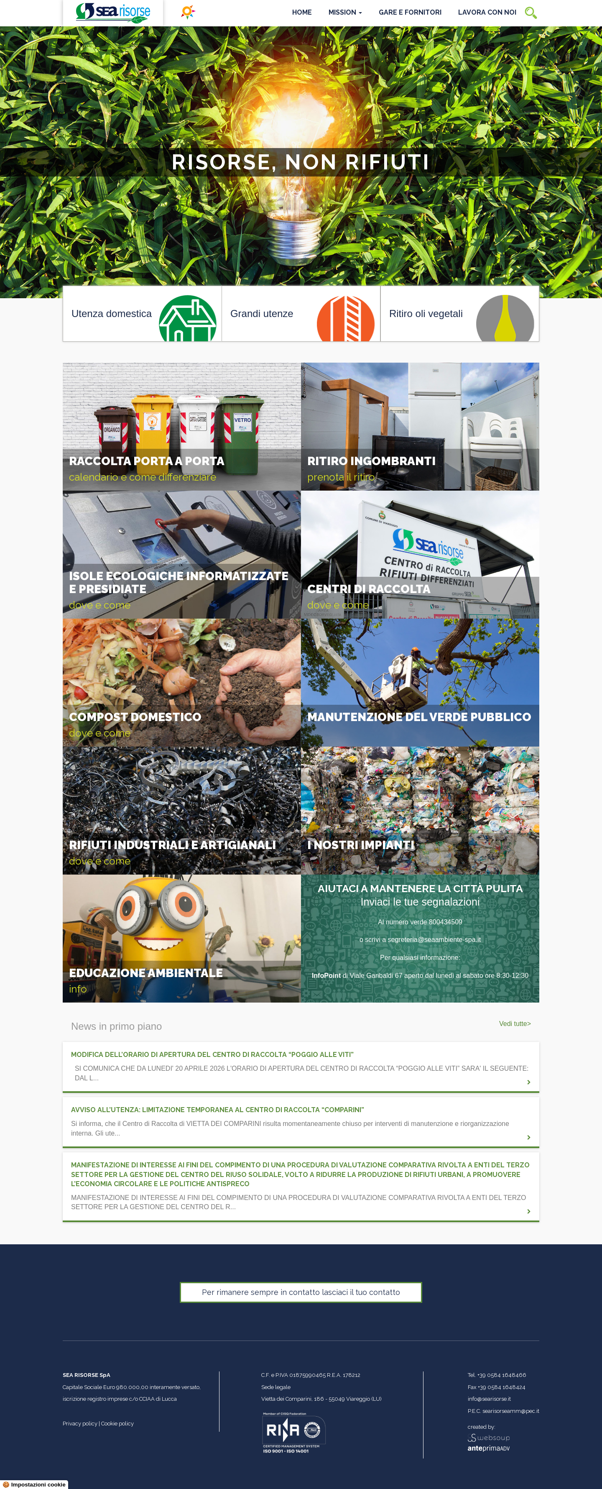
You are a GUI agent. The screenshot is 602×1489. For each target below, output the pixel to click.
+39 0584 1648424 (501, 1387)
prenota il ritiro (341, 477)
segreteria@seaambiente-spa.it (434, 939)
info (78, 989)
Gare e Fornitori (410, 12)
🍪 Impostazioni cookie (34, 1484)
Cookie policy (117, 1423)
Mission (345, 12)
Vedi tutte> (515, 1023)
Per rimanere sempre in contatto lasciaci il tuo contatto (301, 1292)
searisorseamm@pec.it (510, 1411)
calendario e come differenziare (142, 477)
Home (302, 12)
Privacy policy (80, 1423)
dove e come (99, 605)
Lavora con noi (487, 12)
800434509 (445, 922)
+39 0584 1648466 (501, 1375)
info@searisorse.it (489, 1399)
